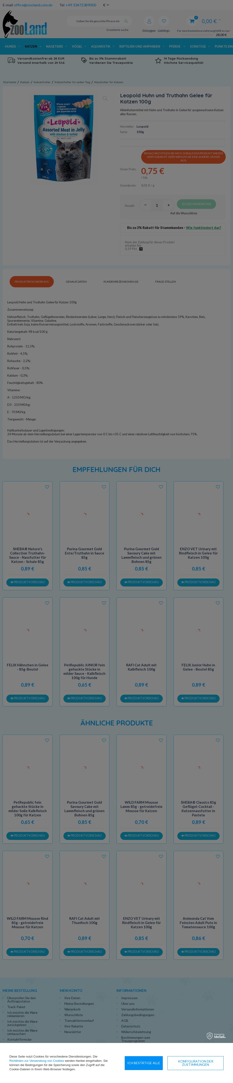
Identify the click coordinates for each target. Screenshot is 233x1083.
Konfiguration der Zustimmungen (153, 1063)
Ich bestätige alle (204, 1063)
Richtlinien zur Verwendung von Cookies (36, 1061)
